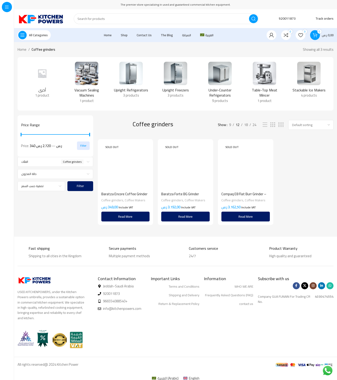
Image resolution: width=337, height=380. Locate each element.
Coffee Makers (135, 200)
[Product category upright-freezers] (175, 81)
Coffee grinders (112, 200)
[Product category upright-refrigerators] (131, 81)
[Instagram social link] (313, 285)
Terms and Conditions (184, 286)
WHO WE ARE (243, 286)
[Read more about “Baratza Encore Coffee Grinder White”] (125, 216)
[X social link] (304, 285)
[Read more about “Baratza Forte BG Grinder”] (185, 216)
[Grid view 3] (272, 125)
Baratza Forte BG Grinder (180, 194)
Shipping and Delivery (184, 295)
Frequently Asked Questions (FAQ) (229, 295)
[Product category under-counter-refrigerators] (220, 84)
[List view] (265, 125)
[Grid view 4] (281, 125)
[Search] (166, 18)
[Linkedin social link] (321, 285)
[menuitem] (206, 35)
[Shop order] (310, 125)
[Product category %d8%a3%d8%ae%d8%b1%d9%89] (42, 81)
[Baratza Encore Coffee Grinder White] (125, 166)
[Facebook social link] (296, 285)
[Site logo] (41, 18)
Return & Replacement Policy (178, 304)
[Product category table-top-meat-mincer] (264, 84)
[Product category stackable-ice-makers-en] (309, 81)
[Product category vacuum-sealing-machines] (86, 84)
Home (22, 49)
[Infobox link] (282, 19)
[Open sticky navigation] (34, 35)
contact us (246, 304)
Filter (83, 145)
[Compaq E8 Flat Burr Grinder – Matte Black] (245, 160)
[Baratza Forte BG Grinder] (185, 166)
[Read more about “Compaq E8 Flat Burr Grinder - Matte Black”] (245, 216)
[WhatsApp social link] (329, 285)
